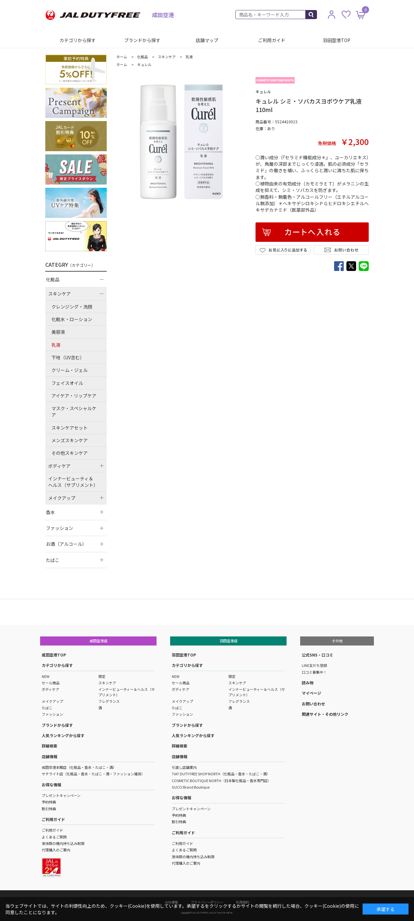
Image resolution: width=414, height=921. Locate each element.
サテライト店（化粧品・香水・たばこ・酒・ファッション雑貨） (93, 773)
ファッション (52, 714)
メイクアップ (52, 701)
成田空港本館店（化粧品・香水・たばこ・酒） (79, 767)
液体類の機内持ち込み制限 (63, 843)
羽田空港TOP (336, 40)
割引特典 (49, 808)
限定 (101, 676)
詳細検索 (49, 745)
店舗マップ (207, 40)
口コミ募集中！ (314, 672)
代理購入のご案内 (56, 849)
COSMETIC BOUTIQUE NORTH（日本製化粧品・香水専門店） (221, 780)
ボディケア (50, 689)
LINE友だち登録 (314, 665)
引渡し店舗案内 (184, 767)
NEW (45, 676)
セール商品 (51, 682)
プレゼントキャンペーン (61, 795)
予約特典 (49, 801)
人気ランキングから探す (63, 735)
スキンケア (107, 682)
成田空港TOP (54, 654)
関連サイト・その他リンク (325, 714)
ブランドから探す (142, 40)
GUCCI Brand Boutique (191, 787)
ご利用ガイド (271, 40)
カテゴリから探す (78, 40)
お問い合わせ (313, 703)
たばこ (47, 707)
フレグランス (109, 701)
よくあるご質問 (54, 836)
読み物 (307, 682)
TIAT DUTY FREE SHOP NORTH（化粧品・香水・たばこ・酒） (221, 773)
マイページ (311, 693)
